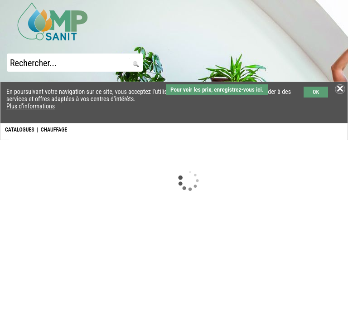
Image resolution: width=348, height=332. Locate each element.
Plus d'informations (30, 106)
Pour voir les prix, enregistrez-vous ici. (216, 89)
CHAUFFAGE (54, 130)
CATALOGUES (19, 130)
